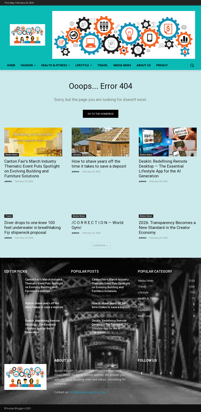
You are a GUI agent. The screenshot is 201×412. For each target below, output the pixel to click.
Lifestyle (77, 154)
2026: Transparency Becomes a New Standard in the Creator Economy (167, 228)
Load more (100, 245)
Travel (8, 216)
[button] (192, 65)
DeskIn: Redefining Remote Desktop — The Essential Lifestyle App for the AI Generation (163, 169)
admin (8, 181)
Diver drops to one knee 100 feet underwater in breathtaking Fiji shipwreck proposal (32, 228)
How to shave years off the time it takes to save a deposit (99, 164)
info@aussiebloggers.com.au (87, 392)
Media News (11, 154)
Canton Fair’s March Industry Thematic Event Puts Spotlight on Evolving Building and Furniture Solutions (32, 169)
